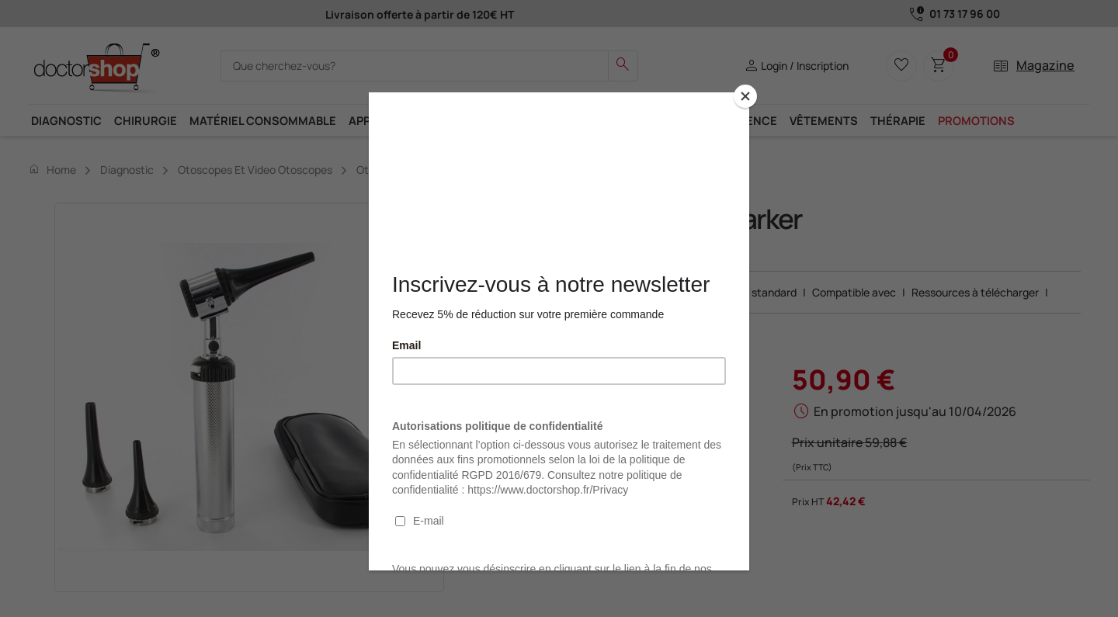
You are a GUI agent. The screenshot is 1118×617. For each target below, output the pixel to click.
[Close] (745, 96)
